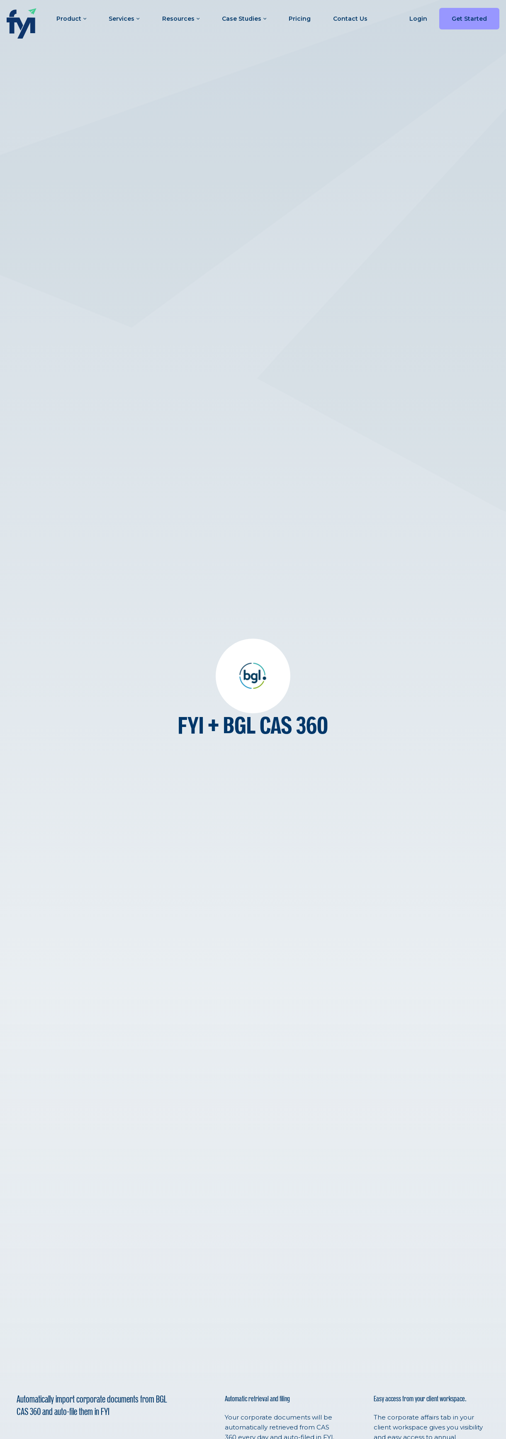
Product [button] (71, 18)
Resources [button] (180, 18)
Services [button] (124, 18)
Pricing (300, 18)
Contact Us (350, 18)
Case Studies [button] (244, 18)
